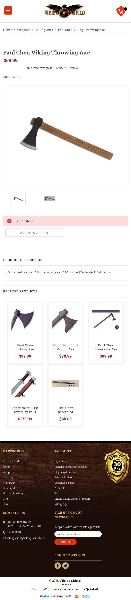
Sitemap (65, 585)
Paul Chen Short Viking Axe (65, 347)
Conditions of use (64, 483)
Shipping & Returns (65, 472)
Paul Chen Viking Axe (25, 347)
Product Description (23, 260)
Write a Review (66, 68)
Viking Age (61, 504)
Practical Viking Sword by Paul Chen (25, 412)
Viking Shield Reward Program (72, 498)
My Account (61, 461)
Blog (5, 504)
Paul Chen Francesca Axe (106, 347)
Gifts (6, 498)
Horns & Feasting (13, 493)
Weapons (8, 472)
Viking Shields (11, 461)
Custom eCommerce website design (58, 589)
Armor (6, 467)
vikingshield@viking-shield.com (26, 538)
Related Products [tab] (20, 291)
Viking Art (9, 483)
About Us (59, 488)
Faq (56, 493)
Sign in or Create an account (70, 467)
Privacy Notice (63, 477)
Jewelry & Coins (13, 488)
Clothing (8, 477)
